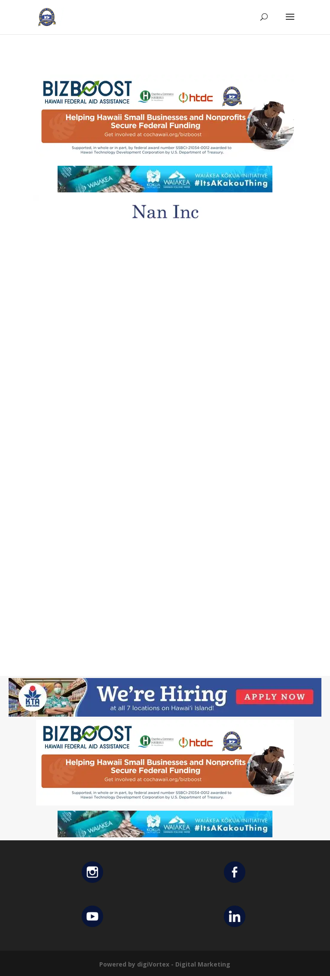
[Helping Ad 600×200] (165, 158)
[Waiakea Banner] (165, 190)
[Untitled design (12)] (165, 226)
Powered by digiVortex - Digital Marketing (164, 964)
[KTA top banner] (165, 714)
